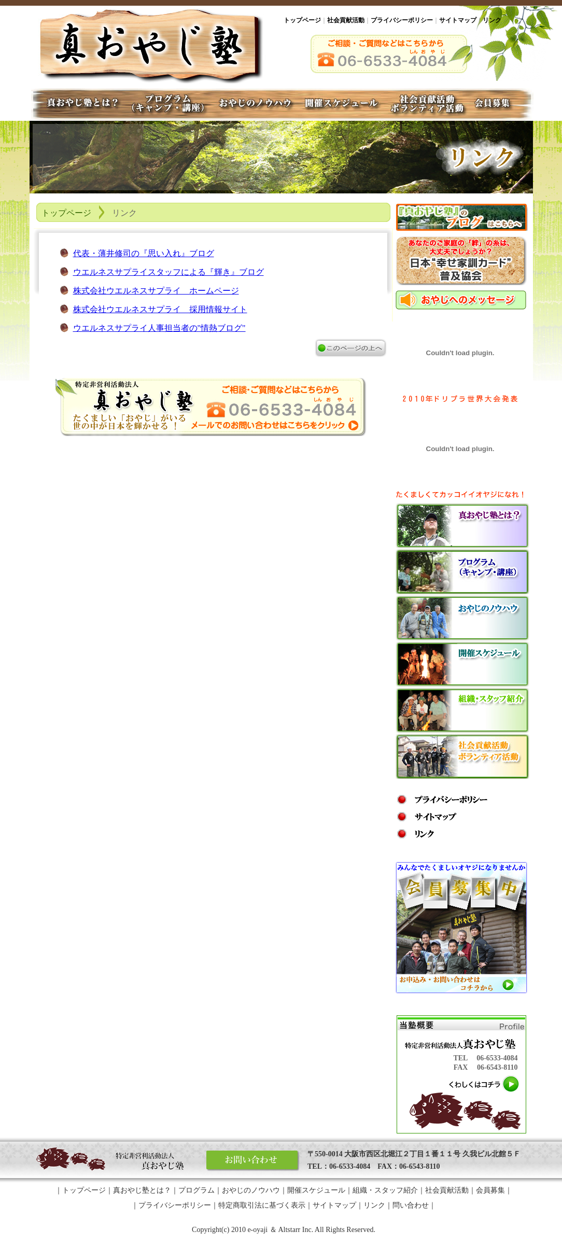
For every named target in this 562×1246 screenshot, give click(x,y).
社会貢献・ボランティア (427, 104)
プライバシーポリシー (402, 20)
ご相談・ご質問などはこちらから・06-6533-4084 (392, 54)
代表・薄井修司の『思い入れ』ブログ (143, 253)
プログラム (462, 572)
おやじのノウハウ (462, 618)
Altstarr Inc (294, 1230)
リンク (492, 20)
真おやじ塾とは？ (462, 526)
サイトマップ (457, 20)
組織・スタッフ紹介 (462, 710)
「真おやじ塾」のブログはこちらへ (462, 217)
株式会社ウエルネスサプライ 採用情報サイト (160, 309)
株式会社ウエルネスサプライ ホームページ (156, 290)
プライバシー (442, 799)
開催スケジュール (462, 664)
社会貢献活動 (345, 20)
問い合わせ (410, 1205)
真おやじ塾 (150, 44)
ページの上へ (351, 348)
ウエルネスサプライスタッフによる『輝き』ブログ (168, 272)
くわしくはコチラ (484, 1084)
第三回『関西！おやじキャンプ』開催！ (461, 260)
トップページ (302, 20)
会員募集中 (461, 927)
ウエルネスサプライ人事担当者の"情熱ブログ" (159, 328)
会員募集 (502, 104)
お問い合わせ (253, 1161)
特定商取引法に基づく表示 (261, 1205)
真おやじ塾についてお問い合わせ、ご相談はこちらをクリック (211, 407)
